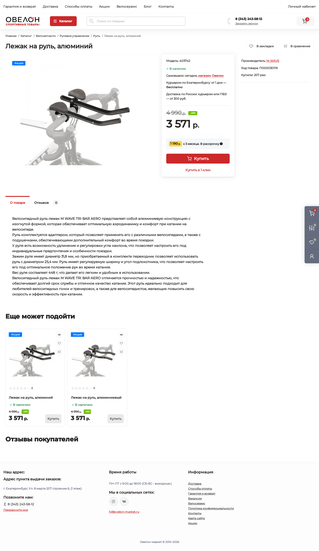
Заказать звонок (246, 23)
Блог (148, 6)
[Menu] (63, 21)
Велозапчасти (46, 36)
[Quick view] (59, 334)
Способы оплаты (78, 6)
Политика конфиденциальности (211, 508)
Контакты (166, 6)
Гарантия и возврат (19, 6)
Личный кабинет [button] (302, 6)
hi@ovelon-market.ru (124, 511)
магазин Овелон (211, 75)
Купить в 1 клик (197, 170)
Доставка (50, 6)
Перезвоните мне (15, 510)
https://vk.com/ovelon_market (124, 501)
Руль (96, 36)
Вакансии (195, 498)
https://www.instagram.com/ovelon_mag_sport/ (113, 501)
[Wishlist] (59, 343)
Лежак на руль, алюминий (31, 398)
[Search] (92, 21)
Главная (10, 36)
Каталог (26, 36)
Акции (104, 6)
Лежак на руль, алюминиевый (96, 398)
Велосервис (127, 6)
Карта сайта (196, 518)
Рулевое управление (74, 36)
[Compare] (59, 351)
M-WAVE (272, 61)
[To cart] (53, 418)
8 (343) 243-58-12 (248, 19)
